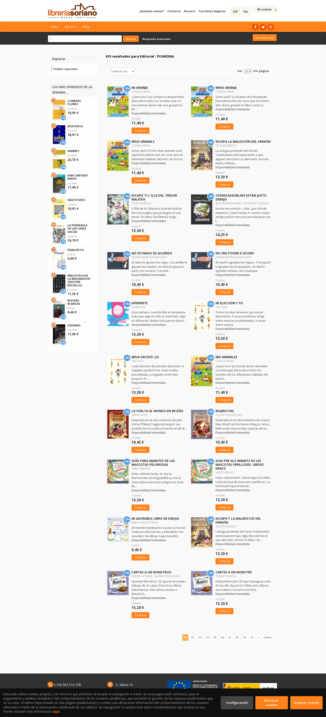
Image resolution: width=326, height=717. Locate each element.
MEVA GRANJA (226, 87)
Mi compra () (264, 38)
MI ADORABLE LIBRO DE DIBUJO (155, 518)
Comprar (140, 130)
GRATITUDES (76, 200)
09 (244, 637)
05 (214, 637)
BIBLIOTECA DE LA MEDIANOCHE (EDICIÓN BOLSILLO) (78, 280)
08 (237, 637)
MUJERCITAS (225, 411)
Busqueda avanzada (156, 39)
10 (251, 637)
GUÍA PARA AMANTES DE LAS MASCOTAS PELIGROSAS (153, 463)
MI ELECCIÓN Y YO (229, 303)
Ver (239, 71)
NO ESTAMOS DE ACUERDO (152, 253)
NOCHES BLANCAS (73, 302)
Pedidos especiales (65, 69)
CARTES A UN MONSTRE (234, 572)
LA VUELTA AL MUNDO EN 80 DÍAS (157, 411)
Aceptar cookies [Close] (306, 702)
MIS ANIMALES (226, 357)
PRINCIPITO (75, 250)
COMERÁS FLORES (74, 102)
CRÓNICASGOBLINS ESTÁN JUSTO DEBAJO (241, 197)
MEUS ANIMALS (143, 141)
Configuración (237, 702)
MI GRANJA (140, 87)
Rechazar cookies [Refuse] (272, 702)
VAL (245, 11)
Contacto (174, 11)
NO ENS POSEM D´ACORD (235, 253)
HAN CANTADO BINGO (77, 177)
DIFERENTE (140, 303)
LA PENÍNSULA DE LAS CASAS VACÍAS (77, 228)
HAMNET (73, 151)
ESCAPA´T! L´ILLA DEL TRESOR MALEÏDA (154, 197)
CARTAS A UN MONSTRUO (151, 572)
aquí (56, 711)
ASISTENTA (75, 126)
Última (267, 637)
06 (222, 637)
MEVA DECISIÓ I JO (145, 357)
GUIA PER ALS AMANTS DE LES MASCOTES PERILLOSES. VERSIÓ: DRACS (240, 465)
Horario (189, 11)
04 (207, 637)
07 (229, 637)
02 (192, 637)
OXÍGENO (74, 325)
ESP (235, 11)
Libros (70, 27)
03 (200, 637)
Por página (261, 71)
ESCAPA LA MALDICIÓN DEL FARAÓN (243, 141)
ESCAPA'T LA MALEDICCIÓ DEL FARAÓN (238, 520)
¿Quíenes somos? (151, 11)
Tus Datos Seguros (212, 11)
